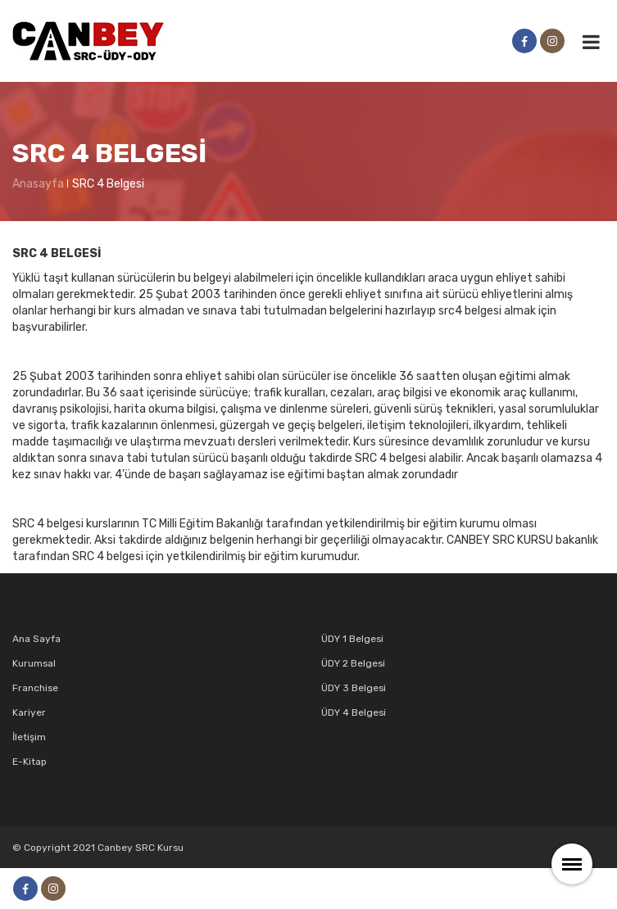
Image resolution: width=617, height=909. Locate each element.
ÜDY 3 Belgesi (353, 688)
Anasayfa (38, 184)
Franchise (35, 688)
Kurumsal (34, 663)
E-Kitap (29, 761)
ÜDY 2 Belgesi (353, 663)
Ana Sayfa (36, 638)
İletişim (29, 737)
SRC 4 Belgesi (108, 184)
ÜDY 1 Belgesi (352, 638)
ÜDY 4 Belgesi (353, 712)
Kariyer (29, 712)
